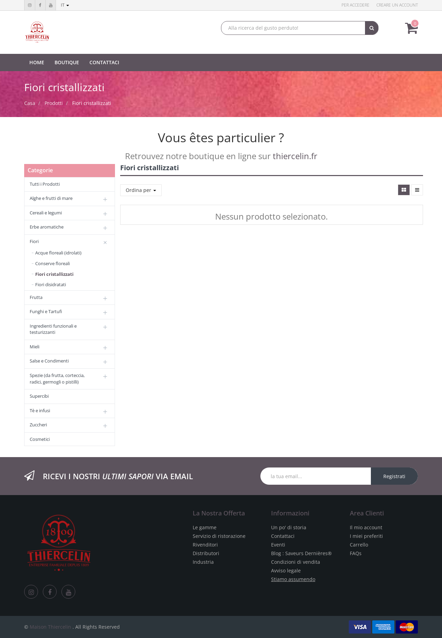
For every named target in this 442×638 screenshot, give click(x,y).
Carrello (359, 544)
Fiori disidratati (50, 284)
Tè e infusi (40, 410)
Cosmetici (40, 439)
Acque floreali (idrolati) (58, 253)
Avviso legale (286, 570)
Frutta (36, 297)
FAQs (356, 553)
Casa (29, 103)
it (65, 5)
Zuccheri (38, 425)
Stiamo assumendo (293, 579)
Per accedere (355, 5)
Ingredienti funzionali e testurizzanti (53, 329)
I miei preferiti (366, 536)
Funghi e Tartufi (46, 311)
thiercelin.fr (295, 156)
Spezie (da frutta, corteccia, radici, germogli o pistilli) (57, 378)
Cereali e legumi (46, 213)
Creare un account (397, 5)
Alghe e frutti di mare (51, 198)
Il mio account (366, 527)
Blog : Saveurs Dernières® (301, 553)
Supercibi (39, 396)
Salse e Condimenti (49, 361)
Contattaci (283, 536)
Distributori (206, 553)
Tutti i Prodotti (45, 184)
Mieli (34, 347)
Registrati (394, 476)
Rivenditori (205, 544)
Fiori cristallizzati (91, 103)
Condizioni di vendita (295, 562)
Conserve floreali (52, 263)
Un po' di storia (288, 527)
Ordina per (141, 190)
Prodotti (54, 103)
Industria (203, 562)
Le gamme (205, 527)
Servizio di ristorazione (219, 536)
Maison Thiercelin (50, 627)
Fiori (34, 241)
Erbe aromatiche (47, 227)
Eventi (278, 544)
